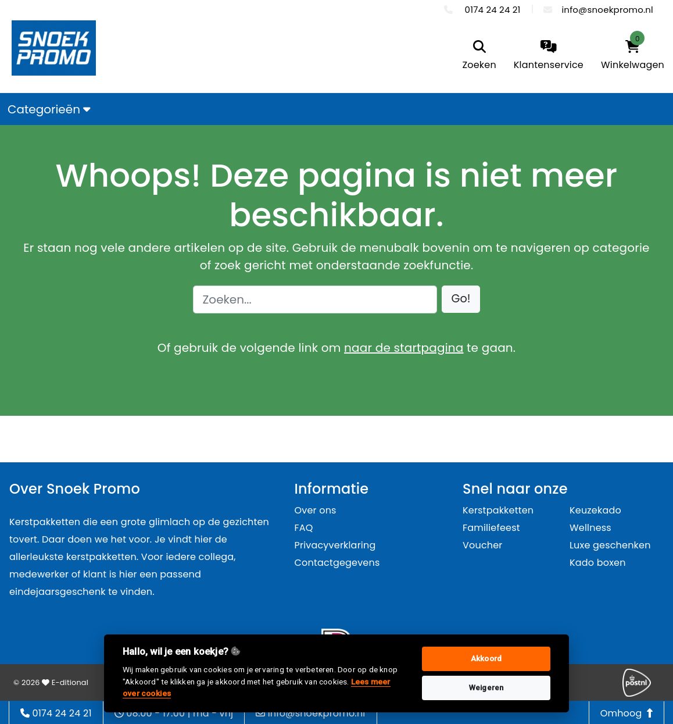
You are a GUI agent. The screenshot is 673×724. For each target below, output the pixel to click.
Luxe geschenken (610, 545)
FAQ (304, 527)
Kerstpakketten (498, 510)
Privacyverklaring (335, 545)
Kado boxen (598, 562)
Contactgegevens (337, 562)
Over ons (315, 510)
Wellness (590, 527)
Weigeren (486, 687)
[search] (479, 56)
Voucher (483, 545)
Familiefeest (491, 527)
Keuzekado (595, 510)
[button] (461, 299)
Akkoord (486, 658)
